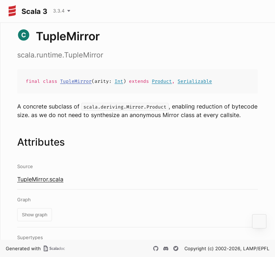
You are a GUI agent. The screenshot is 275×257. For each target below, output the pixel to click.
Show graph (34, 214)
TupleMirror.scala (40, 179)
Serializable (195, 81)
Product (162, 81)
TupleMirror (76, 81)
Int (119, 81)
